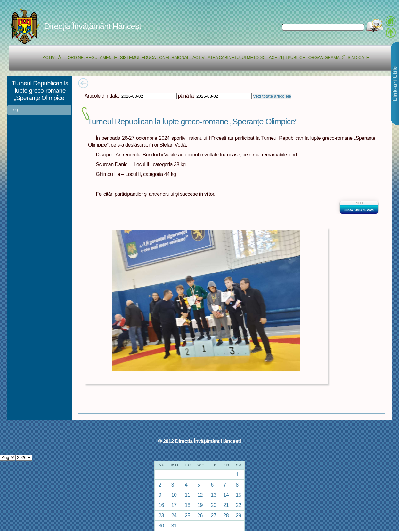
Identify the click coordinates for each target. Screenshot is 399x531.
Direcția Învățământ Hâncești (93, 26)
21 (226, 505)
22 (238, 505)
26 (200, 515)
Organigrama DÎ (326, 57)
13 (213, 495)
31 (174, 525)
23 (161, 515)
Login (15, 109)
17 (174, 505)
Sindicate (358, 57)
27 (213, 515)
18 (187, 505)
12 (200, 495)
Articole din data (102, 96)
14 (226, 495)
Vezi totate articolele (272, 96)
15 (238, 495)
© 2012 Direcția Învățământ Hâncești (199, 441)
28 (226, 515)
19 (200, 505)
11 (187, 495)
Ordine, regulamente (92, 57)
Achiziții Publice (287, 57)
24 (174, 515)
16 (161, 505)
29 (238, 515)
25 (187, 515)
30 (161, 525)
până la (186, 96)
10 (174, 495)
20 (213, 505)
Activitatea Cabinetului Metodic (228, 57)
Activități (53, 57)
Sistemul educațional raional (154, 57)
